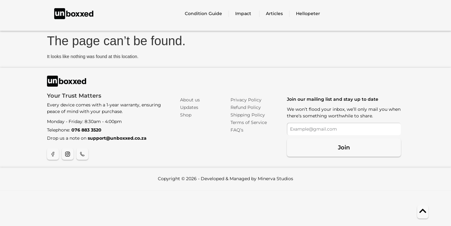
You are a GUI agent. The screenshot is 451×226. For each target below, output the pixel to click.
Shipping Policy (248, 115)
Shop (185, 115)
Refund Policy (246, 107)
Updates (189, 107)
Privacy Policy (246, 100)
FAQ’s (237, 130)
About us (190, 100)
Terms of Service (249, 122)
